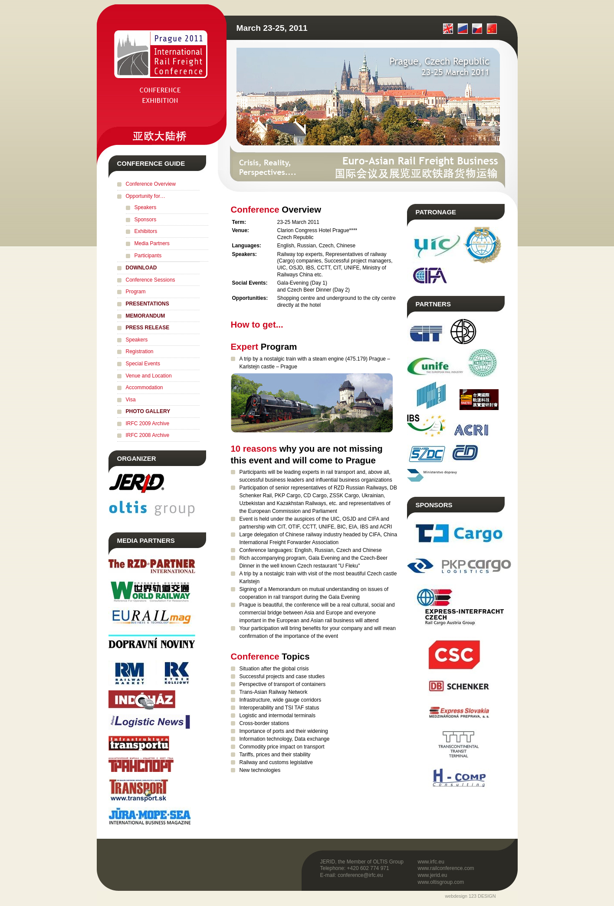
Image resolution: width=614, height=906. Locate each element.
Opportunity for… (145, 196)
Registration (140, 351)
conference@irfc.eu (360, 875)
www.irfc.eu (431, 862)
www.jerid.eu (432, 875)
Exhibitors (146, 231)
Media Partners (152, 243)
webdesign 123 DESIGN (470, 896)
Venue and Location (149, 376)
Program (136, 292)
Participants (148, 256)
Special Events (143, 364)
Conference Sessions (150, 280)
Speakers (146, 207)
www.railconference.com (446, 868)
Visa (131, 400)
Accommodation (144, 387)
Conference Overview (151, 184)
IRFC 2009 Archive (148, 423)
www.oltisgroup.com (441, 882)
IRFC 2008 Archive (148, 435)
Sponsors (146, 220)
